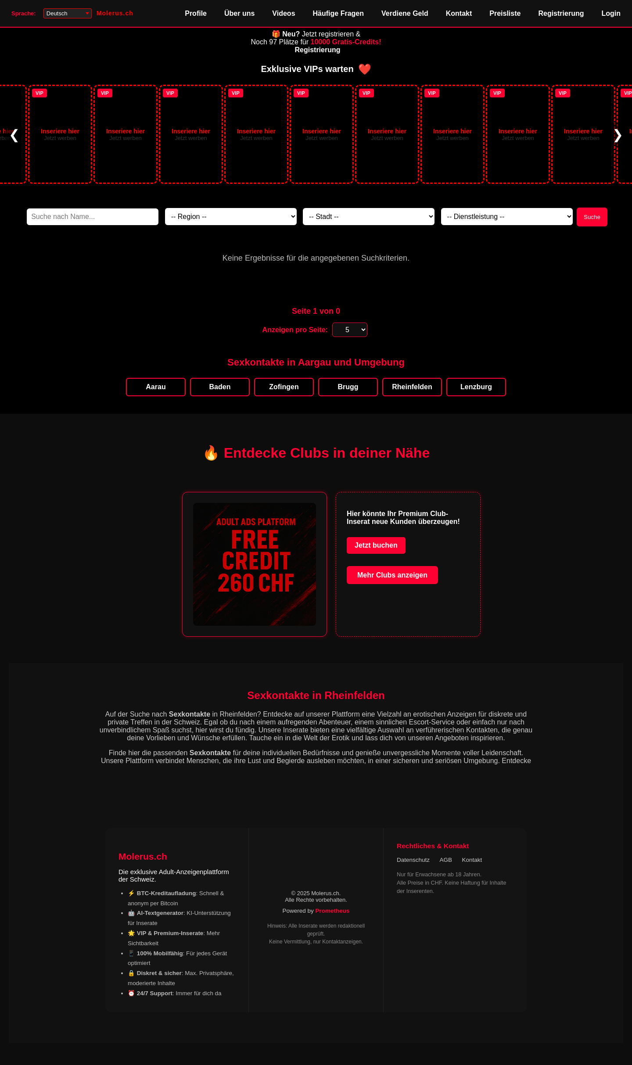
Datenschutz (413, 860)
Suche (592, 217)
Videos (283, 13)
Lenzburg (476, 387)
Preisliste (505, 13)
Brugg (348, 387)
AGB (446, 860)
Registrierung (561, 13)
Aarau (155, 387)
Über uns (239, 13)
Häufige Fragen (338, 13)
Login (611, 13)
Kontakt (459, 13)
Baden (220, 387)
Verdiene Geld (404, 13)
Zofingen (284, 387)
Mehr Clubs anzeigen (392, 575)
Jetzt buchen (376, 545)
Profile (196, 13)
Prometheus (333, 910)
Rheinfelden (412, 387)
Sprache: (23, 13)
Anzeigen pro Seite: (295, 329)
